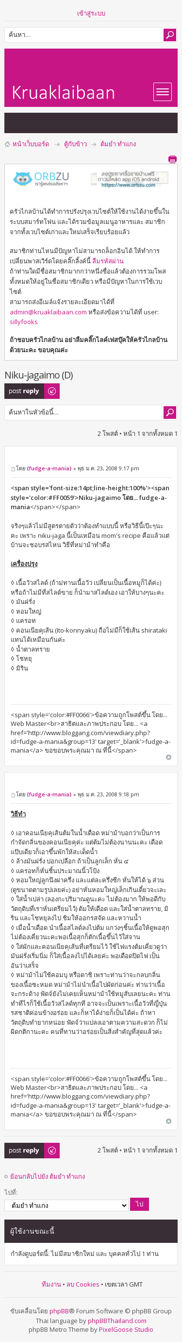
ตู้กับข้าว (75, 143)
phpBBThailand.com (117, 1320)
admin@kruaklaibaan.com (48, 312)
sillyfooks (24, 321)
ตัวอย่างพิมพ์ (172, 159)
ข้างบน (168, 757)
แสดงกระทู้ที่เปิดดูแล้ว (36, 123)
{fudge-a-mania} (49, 468)
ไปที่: (10, 1192)
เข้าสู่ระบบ (91, 13)
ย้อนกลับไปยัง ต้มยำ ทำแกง (47, 1176)
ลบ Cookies (82, 1284)
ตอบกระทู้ (32, 391)
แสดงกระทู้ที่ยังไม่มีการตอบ (17, 123)
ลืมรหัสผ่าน (108, 261)
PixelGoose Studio (126, 1329)
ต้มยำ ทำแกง (118, 143)
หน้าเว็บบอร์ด (31, 143)
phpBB (59, 1311)
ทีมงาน (51, 1284)
